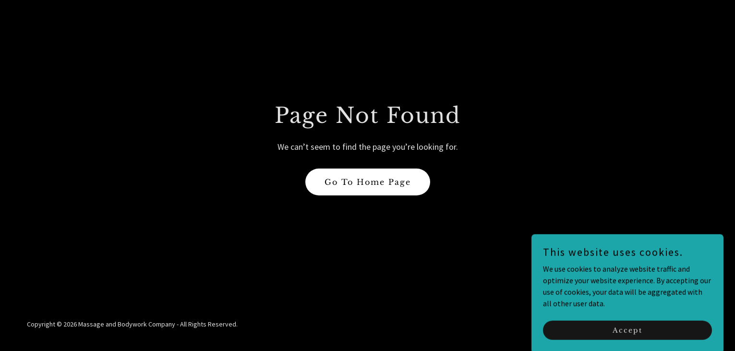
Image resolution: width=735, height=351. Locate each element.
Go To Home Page (368, 182)
